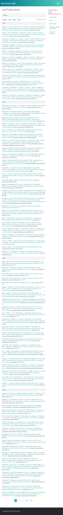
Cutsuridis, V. (5, 143)
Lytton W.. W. (23, 33)
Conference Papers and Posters (54, 27)
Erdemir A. (17, 117)
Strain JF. (18, 326)
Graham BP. (13, 143)
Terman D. (39, 410)
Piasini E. (37, 210)
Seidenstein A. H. (15, 134)
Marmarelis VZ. (33, 345)
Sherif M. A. (12, 140)
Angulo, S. (4, 287)
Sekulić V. (25, 393)
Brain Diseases (23, 405)
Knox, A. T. (5, 174)
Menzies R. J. (18, 416)
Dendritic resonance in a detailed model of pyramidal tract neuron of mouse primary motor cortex (22, 52)
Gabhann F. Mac (18, 241)
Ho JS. (22, 326)
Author (4, 19)
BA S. (12, 464)
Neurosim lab (16, 511)
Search (5, 15)
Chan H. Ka (30, 261)
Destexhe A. (13, 393)
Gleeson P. (19, 75)
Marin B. (12, 148)
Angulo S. (12, 123)
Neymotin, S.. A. (6, 95)
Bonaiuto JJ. (39, 405)
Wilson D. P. (38, 218)
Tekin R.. (34, 87)
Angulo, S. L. (5, 26)
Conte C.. (13, 57)
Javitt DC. (35, 440)
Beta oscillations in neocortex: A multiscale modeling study (29, 401)
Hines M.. (40, 123)
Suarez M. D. (25, 26)
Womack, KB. (5, 326)
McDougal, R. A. (6, 105)
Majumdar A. (34, 299)
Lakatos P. (28, 399)
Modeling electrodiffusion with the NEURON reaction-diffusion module (25, 334)
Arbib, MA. (31, 405)
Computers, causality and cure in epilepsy (24, 282)
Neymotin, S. (5, 140)
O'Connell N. (27, 45)
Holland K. (30, 174)
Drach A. (11, 117)
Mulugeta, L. (5, 117)
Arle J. (10, 345)
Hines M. (10, 129)
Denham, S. (5, 261)
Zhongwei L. (32, 365)
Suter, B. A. (5, 422)
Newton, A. (5, 184)
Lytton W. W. (33, 26)
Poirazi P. (11, 261)
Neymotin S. (14, 168)
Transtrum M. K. (41, 241)
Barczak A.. (14, 95)
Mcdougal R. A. (28, 184)
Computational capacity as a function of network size (24, 417)
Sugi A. (10, 160)
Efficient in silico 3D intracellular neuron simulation (22, 58)
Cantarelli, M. (5, 148)
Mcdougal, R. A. (6, 111)
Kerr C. (18, 206)
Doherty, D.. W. (6, 33)
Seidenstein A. (23, 452)
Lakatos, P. (5, 440)
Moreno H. (20, 267)
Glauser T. (11, 174)
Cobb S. (18, 143)
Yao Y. (13, 313)
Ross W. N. (33, 333)
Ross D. (30, 440)
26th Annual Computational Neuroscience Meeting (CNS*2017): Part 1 (25, 263)
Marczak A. (20, 45)
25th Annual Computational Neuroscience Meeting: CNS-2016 (23, 395)
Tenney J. (16, 174)
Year (19, 19)
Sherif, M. (4, 405)
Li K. (12, 486)
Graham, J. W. (5, 123)
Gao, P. (4, 222)
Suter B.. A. (23, 87)
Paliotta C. (12, 326)
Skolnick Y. (27, 326)
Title (9, 19)
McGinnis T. (34, 45)
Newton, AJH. (5, 278)
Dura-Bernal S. (25, 123)
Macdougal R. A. (20, 339)
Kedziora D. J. (38, 428)
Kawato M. (20, 393)
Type (14, 19)
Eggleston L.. (20, 57)
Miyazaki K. (26, 333)
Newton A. (13, 111)
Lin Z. (30, 81)
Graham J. (23, 206)
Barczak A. (11, 440)
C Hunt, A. (4, 241)
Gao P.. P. (12, 69)
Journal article (53, 17)
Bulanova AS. (21, 410)
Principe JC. (29, 486)
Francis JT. (41, 299)
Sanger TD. (27, 458)
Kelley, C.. (4, 51)
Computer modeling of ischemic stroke (31, 278)
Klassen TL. (26, 345)
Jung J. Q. (18, 140)
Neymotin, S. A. (6, 399)
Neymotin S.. (19, 51)
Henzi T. (11, 26)
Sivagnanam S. (33, 123)
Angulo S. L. (18, 228)
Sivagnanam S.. (28, 69)
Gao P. (17, 287)
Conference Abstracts (52, 32)
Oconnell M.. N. (21, 95)
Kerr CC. (20, 299)
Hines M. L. (14, 63)
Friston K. (24, 261)
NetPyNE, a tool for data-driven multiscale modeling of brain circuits (26, 77)
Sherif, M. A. (5, 492)
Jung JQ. (18, 383)
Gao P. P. (18, 123)
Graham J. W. (10, 228)
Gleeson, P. (5, 210)
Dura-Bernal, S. (6, 39)
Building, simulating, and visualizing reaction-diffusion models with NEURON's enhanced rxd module (23, 113)
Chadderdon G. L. (29, 218)
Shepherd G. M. (29, 319)
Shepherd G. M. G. (40, 39)
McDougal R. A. (30, 63)
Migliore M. (34, 359)
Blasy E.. (26, 57)
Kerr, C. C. (4, 218)
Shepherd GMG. (27, 168)
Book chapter (53, 23)
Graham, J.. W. (5, 69)
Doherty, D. (5, 234)
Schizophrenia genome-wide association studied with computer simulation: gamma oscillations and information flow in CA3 (23, 494)
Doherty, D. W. (6, 154)
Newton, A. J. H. (6, 63)
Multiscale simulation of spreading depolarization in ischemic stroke (24, 186)
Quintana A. (33, 75)
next (27, 500)
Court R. (37, 307)
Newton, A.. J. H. (6, 57)
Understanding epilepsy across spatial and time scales (27, 247)
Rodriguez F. (40, 75)
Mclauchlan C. (25, 416)
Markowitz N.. (37, 95)
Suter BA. (20, 168)
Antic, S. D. (5, 129)
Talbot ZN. (12, 383)
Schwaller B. (40, 26)
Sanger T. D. (36, 452)
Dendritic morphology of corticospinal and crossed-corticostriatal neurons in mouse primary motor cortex (23, 423)
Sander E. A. (33, 241)
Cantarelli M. (26, 75)
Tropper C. (17, 81)
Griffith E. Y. (14, 45)
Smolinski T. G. (20, 218)
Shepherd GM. (27, 359)
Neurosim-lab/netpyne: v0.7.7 (14, 207)
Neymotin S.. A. (15, 87)
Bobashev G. (16, 345)
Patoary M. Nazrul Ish (26, 351)
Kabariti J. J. (24, 140)
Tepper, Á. (4, 160)
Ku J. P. (33, 117)
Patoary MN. (28, 313)
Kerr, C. (4, 416)
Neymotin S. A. (18, 26)
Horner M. (28, 117)
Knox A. (11, 377)
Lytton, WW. (5, 180)
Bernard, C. (5, 247)
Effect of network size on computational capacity (29, 430)
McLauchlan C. (22, 428)
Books (51, 20)
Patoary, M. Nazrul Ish (8, 81)
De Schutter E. (18, 261)
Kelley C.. (28, 87)
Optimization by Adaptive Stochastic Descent (18, 219)
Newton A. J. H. (15, 105)
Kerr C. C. (16, 464)
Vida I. (23, 143)
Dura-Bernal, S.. (6, 87)
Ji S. (21, 345)
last (31, 500)
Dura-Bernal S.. (14, 33)
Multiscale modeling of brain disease (23, 180)
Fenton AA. (23, 383)
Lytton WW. (28, 111)
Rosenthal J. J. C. (19, 377)
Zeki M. (28, 410)
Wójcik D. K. (39, 393)
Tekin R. (32, 39)
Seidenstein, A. (6, 339)
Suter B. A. (22, 39)
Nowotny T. (37, 261)
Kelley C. (27, 39)
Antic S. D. (39, 287)
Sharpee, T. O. (6, 393)
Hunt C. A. (22, 117)
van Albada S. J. (30, 428)
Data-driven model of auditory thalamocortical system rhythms (26, 46)
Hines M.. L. (32, 57)
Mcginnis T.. (29, 95)
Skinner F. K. (32, 393)
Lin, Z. (3, 313)
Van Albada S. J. (34, 416)
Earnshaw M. (24, 148)
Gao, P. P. (4, 228)
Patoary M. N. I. (24, 371)
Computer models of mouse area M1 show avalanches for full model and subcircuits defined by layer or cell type (24, 34)
